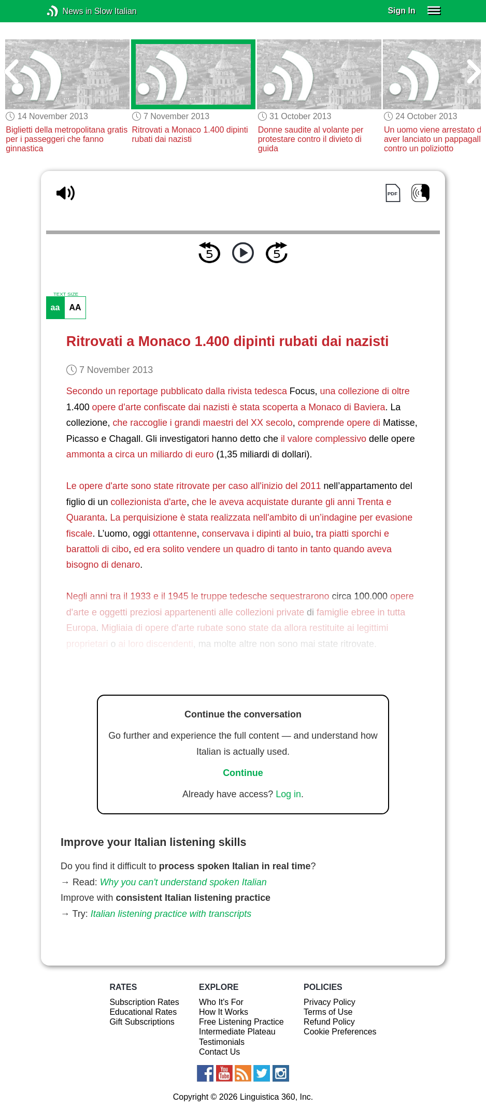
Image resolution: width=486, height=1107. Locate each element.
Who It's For (221, 1002)
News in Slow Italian (68, 11)
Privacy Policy (329, 1002)
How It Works (223, 1012)
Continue (243, 773)
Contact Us (219, 1051)
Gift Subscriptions (141, 1021)
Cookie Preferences (340, 1031)
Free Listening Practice (241, 1021)
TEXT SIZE (65, 294)
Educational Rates (143, 1012)
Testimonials (222, 1042)
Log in (288, 794)
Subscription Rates (144, 1002)
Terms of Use (328, 1012)
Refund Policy (329, 1021)
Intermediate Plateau (237, 1031)
